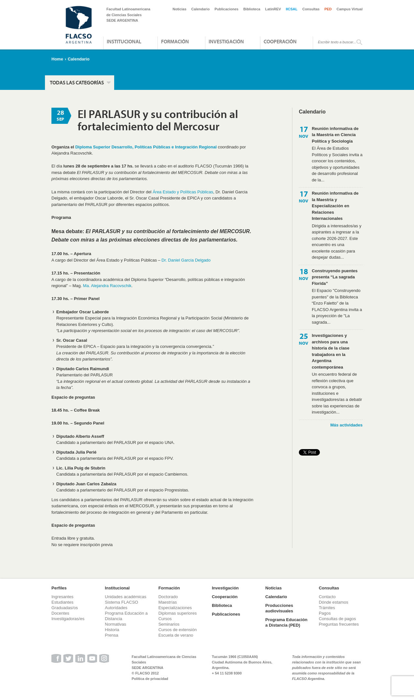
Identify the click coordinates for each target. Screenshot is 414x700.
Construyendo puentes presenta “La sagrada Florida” (335, 277)
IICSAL (292, 9)
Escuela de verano (175, 635)
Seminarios (169, 624)
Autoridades (116, 607)
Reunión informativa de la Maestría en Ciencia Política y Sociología (335, 135)
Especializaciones (175, 607)
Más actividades (346, 425)
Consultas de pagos (337, 618)
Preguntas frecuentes (339, 624)
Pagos (325, 613)
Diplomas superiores (177, 613)
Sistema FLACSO (121, 602)
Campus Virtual (350, 9)
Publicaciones (226, 9)
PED (328, 9)
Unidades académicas (125, 596)
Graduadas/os (64, 607)
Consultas (311, 9)
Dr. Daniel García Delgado (186, 260)
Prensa (111, 635)
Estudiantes (62, 602)
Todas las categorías (77, 82)
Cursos (165, 618)
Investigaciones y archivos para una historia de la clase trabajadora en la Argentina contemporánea (330, 351)
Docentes (60, 613)
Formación (175, 41)
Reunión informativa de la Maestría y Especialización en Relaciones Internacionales (335, 206)
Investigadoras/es (67, 618)
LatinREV (273, 9)
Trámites (327, 607)
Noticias (180, 9)
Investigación (226, 41)
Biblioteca (251, 9)
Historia (112, 629)
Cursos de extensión (177, 629)
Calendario (200, 9)
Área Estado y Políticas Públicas (183, 191)
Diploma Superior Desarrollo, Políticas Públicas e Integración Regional (146, 147)
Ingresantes (62, 596)
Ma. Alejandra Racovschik (107, 285)
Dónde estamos (333, 602)
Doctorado (168, 596)
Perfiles (59, 588)
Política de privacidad (150, 679)
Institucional (124, 41)
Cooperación (280, 41)
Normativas (115, 624)
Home (57, 59)
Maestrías (167, 602)
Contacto (327, 596)
